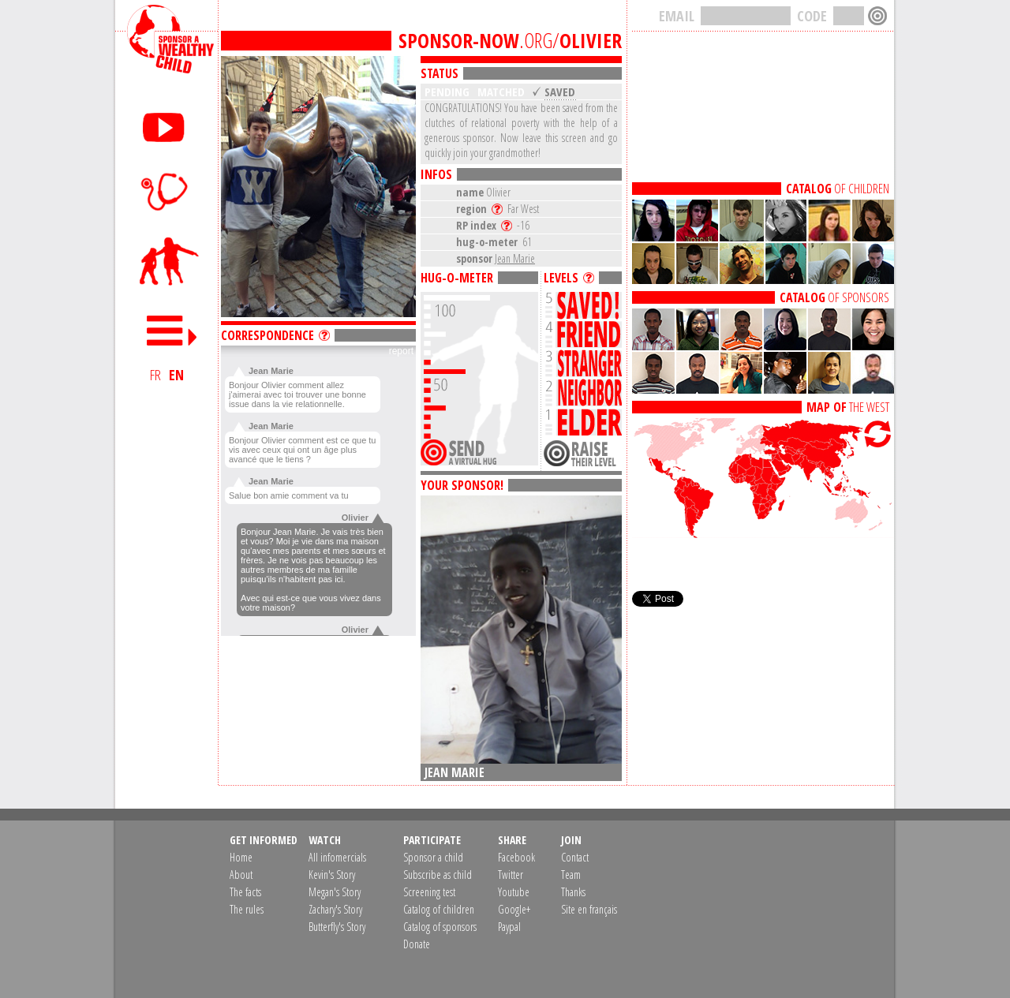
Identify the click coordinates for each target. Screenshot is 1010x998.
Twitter (510, 874)
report (401, 351)
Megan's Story (335, 891)
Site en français (589, 909)
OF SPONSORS (834, 297)
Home (241, 857)
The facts (245, 891)
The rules (247, 909)
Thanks (573, 891)
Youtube (513, 891)
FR (155, 374)
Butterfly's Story (337, 926)
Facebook (516, 857)
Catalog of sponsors (440, 926)
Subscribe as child (437, 874)
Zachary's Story (335, 909)
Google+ (514, 909)
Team (571, 874)
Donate (416, 943)
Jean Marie (515, 258)
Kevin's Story (332, 874)
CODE (812, 15)
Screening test (429, 891)
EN (176, 374)
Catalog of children (438, 909)
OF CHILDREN (837, 188)
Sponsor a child (433, 857)
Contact (575, 857)
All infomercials (337, 857)
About (241, 874)
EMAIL (676, 15)
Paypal (509, 926)
